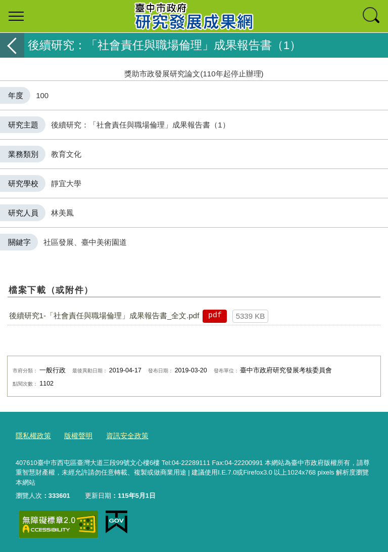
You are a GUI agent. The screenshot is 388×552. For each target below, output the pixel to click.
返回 (12, 45)
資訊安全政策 (121, 435)
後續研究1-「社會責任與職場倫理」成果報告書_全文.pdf (104, 315)
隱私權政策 (32, 435)
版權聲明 (75, 435)
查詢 (372, 16)
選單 (16, 16)
